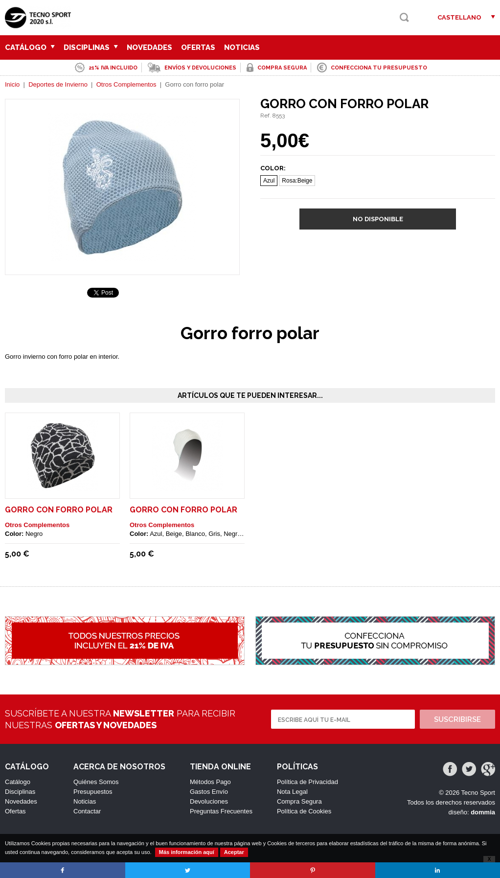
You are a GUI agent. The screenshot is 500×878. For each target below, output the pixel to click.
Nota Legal (292, 791)
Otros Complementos (126, 84)
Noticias (242, 47)
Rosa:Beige (297, 180)
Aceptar (234, 852)
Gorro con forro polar (59, 509)
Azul (268, 180)
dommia (483, 812)
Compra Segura (299, 801)
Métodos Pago (210, 782)
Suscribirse (457, 719)
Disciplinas (91, 47)
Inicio (12, 84)
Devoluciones (209, 801)
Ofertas (198, 47)
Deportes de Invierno (58, 84)
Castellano (459, 17)
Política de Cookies (304, 811)
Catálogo (30, 47)
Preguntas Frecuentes (221, 811)
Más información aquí (186, 852)
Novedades (149, 47)
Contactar (87, 811)
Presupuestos (93, 791)
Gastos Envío (209, 791)
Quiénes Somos (96, 782)
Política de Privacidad (307, 782)
